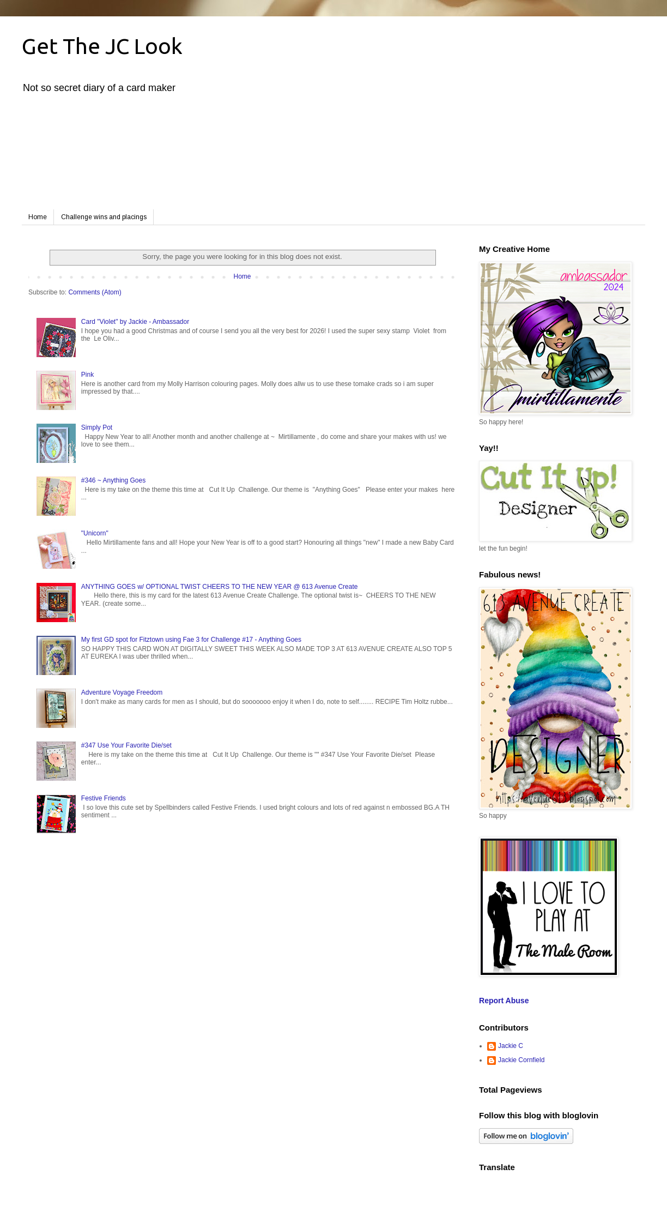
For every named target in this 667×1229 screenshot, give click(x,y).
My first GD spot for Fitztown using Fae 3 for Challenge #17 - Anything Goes (191, 639)
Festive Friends (103, 798)
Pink (87, 374)
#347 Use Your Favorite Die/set (126, 745)
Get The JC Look (102, 46)
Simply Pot (96, 427)
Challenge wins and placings (104, 217)
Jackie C (510, 1046)
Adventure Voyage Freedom (121, 692)
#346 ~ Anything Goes (113, 480)
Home (37, 217)
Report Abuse (504, 1000)
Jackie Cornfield (521, 1060)
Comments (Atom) (94, 292)
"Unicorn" (94, 533)
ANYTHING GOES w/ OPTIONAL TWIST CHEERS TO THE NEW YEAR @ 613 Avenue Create (219, 587)
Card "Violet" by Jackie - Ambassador (135, 322)
